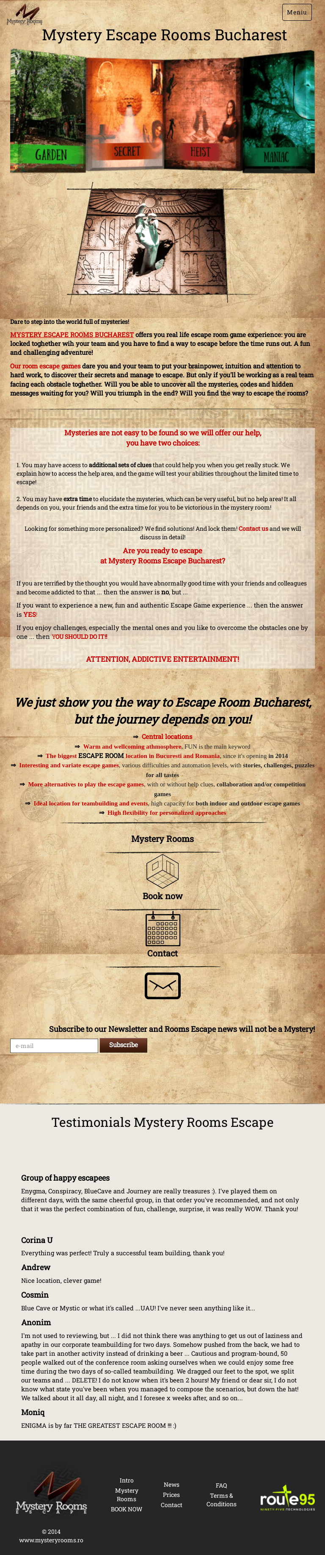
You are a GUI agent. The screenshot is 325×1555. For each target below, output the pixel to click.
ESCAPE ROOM (101, 755)
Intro (127, 1480)
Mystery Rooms (126, 1494)
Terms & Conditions (222, 1499)
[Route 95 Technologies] (288, 1497)
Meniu (297, 12)
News (171, 1484)
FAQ (221, 1485)
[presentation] (74, 1078)
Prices (171, 1495)
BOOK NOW (127, 1509)
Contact (171, 1505)
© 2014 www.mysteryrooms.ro (51, 1535)
